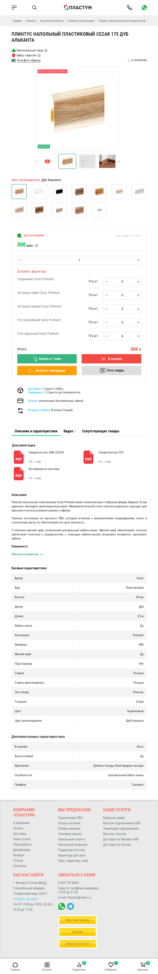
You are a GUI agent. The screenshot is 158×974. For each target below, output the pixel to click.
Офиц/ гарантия (26, 55)
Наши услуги (21, 839)
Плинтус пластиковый (81, 21)
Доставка (19, 834)
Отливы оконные (69, 828)
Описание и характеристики (36, 431)
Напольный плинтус (52, 21)
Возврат (18, 855)
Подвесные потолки (71, 850)
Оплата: (33, 401)
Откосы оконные (69, 823)
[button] (119, 162)
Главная (17, 21)
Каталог (31, 21)
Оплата (18, 828)
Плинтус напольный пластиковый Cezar (122, 21)
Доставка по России (117, 845)
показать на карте (25, 899)
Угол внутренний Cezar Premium (39, 320)
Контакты (19, 866)
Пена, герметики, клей (73, 861)
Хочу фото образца (29, 60)
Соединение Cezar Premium (35, 279)
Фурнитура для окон (72, 855)
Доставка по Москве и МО (121, 839)
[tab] (36, 431)
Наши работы (22, 844)
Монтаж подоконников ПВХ (122, 823)
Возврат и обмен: (39, 410)
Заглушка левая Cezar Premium (38, 293)
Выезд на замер (114, 818)
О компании (21, 823)
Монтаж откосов (114, 834)
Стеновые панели (69, 834)
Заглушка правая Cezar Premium (39, 306)
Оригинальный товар (29, 50)
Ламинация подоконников (121, 828)
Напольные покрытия (72, 845)
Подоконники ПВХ (70, 818)
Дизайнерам (21, 850)
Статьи (18, 860)
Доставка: (34, 389)
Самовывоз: (36, 392)
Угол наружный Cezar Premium (38, 334)
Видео (70, 431)
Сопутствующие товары (100, 431)
